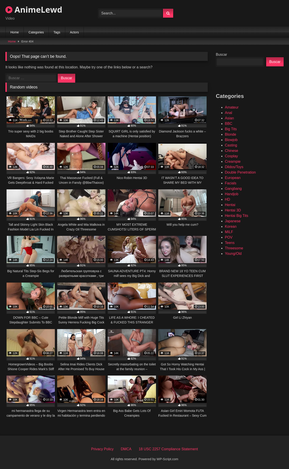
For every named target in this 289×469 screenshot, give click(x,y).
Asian (229, 118)
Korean (231, 226)
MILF (229, 232)
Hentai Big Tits (236, 216)
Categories (36, 32)
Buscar (221, 54)
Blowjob (231, 140)
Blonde (230, 134)
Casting (231, 145)
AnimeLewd (33, 9)
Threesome (234, 248)
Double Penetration (240, 172)
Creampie (232, 161)
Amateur (231, 107)
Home (14, 32)
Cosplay (231, 156)
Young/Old (233, 253)
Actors (74, 32)
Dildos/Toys (234, 167)
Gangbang (233, 188)
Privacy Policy (102, 449)
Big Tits (231, 129)
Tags (57, 32)
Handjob (231, 194)
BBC (228, 123)
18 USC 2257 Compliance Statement (168, 449)
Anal (228, 113)
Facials (230, 183)
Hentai (230, 205)
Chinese (231, 151)
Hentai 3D (233, 210)
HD (227, 199)
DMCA (126, 449)
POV (229, 237)
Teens (230, 243)
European (232, 178)
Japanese (232, 221)
